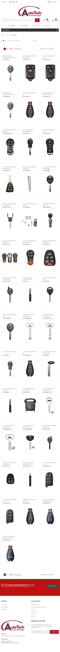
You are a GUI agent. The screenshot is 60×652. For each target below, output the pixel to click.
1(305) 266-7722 (8, 641)
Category (5, 30)
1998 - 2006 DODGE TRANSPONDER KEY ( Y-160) (9, 93)
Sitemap (33, 614)
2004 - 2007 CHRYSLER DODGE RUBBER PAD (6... (49, 241)
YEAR (42, 25)
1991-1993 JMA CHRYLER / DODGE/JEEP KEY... (48, 315)
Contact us (34, 611)
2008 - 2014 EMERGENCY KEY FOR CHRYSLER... (49, 352)
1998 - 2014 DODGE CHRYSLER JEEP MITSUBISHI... (9, 278)
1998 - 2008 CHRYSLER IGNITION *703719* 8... (30, 204)
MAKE (19, 25)
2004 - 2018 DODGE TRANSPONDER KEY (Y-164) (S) (9, 56)
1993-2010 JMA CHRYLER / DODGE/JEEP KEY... (28, 315)
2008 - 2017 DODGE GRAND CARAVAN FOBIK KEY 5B (9, 537)
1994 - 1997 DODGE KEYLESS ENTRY (49, 56)
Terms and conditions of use (38, 607)
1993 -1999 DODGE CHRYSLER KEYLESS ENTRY (29, 56)
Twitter (10, 1)
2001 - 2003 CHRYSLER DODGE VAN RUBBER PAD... (29, 241)
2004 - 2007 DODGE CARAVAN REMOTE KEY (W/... (9, 167)
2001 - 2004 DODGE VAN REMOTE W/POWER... (10, 130)
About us (33, 609)
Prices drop (4, 604)
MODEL (30, 25)
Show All (18, 49)
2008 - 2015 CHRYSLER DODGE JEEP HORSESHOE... (9, 204)
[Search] (20, 20)
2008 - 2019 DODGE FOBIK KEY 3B (29, 93)
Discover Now (52, 585)
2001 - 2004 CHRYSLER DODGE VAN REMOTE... (9, 241)
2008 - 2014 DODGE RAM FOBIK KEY (29, 352)
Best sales (3, 609)
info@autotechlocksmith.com (12, 642)
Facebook (8, 1)
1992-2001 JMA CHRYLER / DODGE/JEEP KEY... (8, 426)
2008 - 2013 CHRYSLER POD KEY (9, 351)
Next (11, 49)
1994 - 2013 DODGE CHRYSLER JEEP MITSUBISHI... (49, 167)
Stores (32, 616)
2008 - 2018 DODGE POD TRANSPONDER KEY (28, 130)
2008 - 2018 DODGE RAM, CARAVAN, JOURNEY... (48, 93)
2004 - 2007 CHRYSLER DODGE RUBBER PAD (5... (9, 463)
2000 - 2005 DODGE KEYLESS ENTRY (49, 130)
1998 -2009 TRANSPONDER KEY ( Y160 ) (10, 315)
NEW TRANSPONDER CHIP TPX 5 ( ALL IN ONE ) (10, 389)
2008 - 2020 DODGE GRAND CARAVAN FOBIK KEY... (49, 500)
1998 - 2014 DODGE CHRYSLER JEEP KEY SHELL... (49, 426)
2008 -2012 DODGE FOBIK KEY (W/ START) (29, 500)
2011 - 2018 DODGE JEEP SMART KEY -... (50, 463)
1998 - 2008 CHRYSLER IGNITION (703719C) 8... (50, 204)
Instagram (16, 1)
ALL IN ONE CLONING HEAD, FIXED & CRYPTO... (29, 389)
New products (4, 607)
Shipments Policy (35, 604)
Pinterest (13, 1)
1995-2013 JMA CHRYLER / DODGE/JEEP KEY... (48, 389)
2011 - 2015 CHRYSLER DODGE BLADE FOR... (29, 167)
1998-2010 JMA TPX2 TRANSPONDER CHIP (27, 278)
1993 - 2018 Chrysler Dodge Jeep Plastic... (50, 278)
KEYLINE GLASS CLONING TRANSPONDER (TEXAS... (28, 463)
